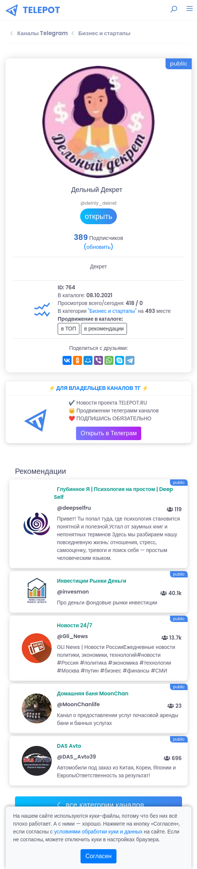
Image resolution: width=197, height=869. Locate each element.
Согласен (98, 856)
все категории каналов (99, 805)
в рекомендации (104, 328)
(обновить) (98, 247)
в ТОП (68, 328)
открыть (98, 216)
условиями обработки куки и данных (98, 831)
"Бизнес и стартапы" (112, 311)
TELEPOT (41, 10)
